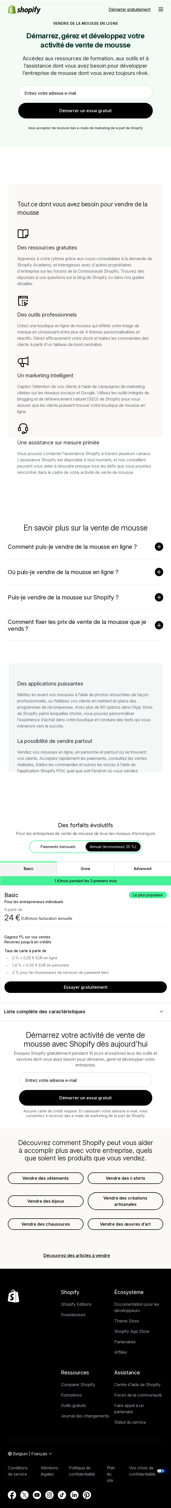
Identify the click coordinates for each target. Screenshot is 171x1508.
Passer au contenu (17, 4)
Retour (67, 99)
